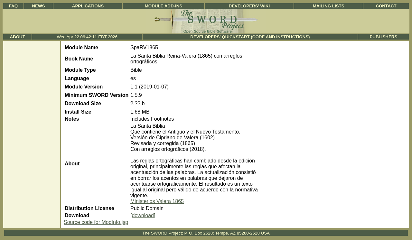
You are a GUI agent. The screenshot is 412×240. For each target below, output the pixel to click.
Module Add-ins (164, 6)
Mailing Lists (328, 6)
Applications (88, 6)
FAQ (13, 6)
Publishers (383, 36)
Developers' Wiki (249, 6)
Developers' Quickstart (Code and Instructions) (250, 36)
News (38, 6)
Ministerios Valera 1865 (157, 201)
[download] (142, 215)
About (17, 36)
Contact (386, 6)
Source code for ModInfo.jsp (96, 222)
